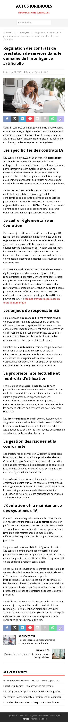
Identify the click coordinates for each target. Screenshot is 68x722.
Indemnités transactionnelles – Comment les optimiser (32, 697)
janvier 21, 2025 (13, 71)
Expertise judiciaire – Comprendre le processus (28, 685)
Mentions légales (39, 718)
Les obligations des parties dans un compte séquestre (31, 691)
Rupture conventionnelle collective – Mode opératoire (31, 680)
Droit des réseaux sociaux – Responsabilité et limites (31, 702)
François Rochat (34, 71)
